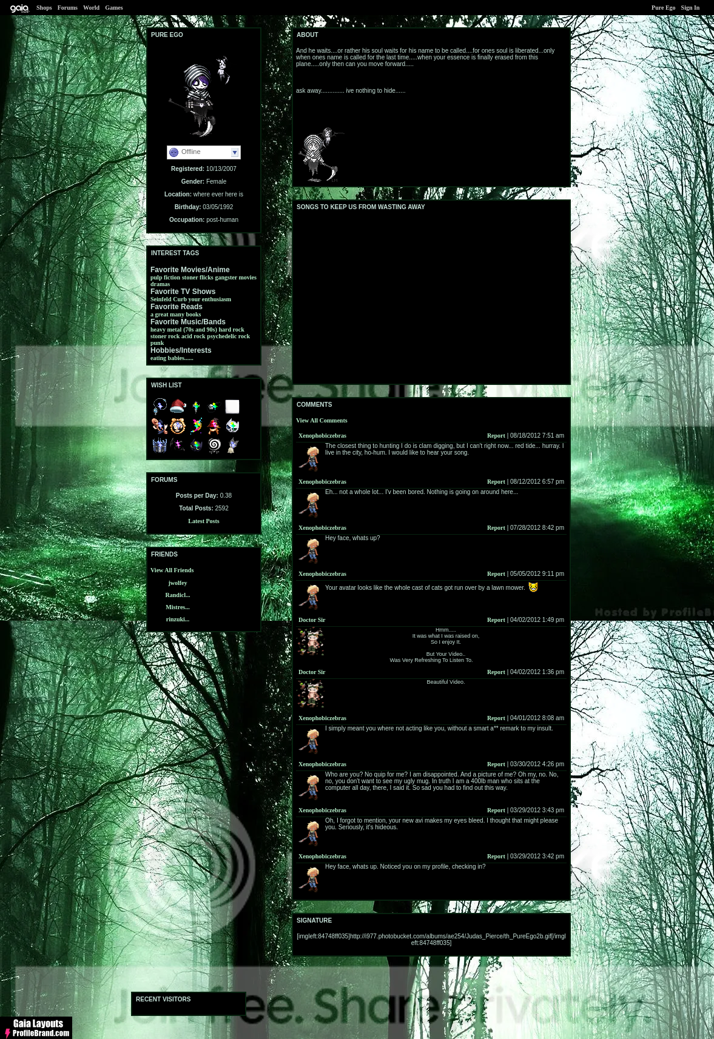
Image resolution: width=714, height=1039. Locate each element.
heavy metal (165, 329)
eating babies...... (172, 358)
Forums (68, 7)
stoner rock (165, 336)
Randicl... (178, 595)
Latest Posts (203, 521)
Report (496, 435)
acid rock (193, 336)
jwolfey (177, 583)
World (91, 7)
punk (157, 342)
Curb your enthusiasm (202, 299)
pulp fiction (165, 277)
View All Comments (322, 420)
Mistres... (178, 607)
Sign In (690, 7)
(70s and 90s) (200, 329)
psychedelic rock (228, 336)
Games (114, 7)
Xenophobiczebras (322, 435)
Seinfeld (160, 299)
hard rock (231, 329)
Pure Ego (664, 7)
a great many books (175, 314)
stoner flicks (198, 277)
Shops (44, 7)
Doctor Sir (312, 619)
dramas (160, 284)
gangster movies (236, 277)
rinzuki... (178, 619)
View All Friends (172, 570)
